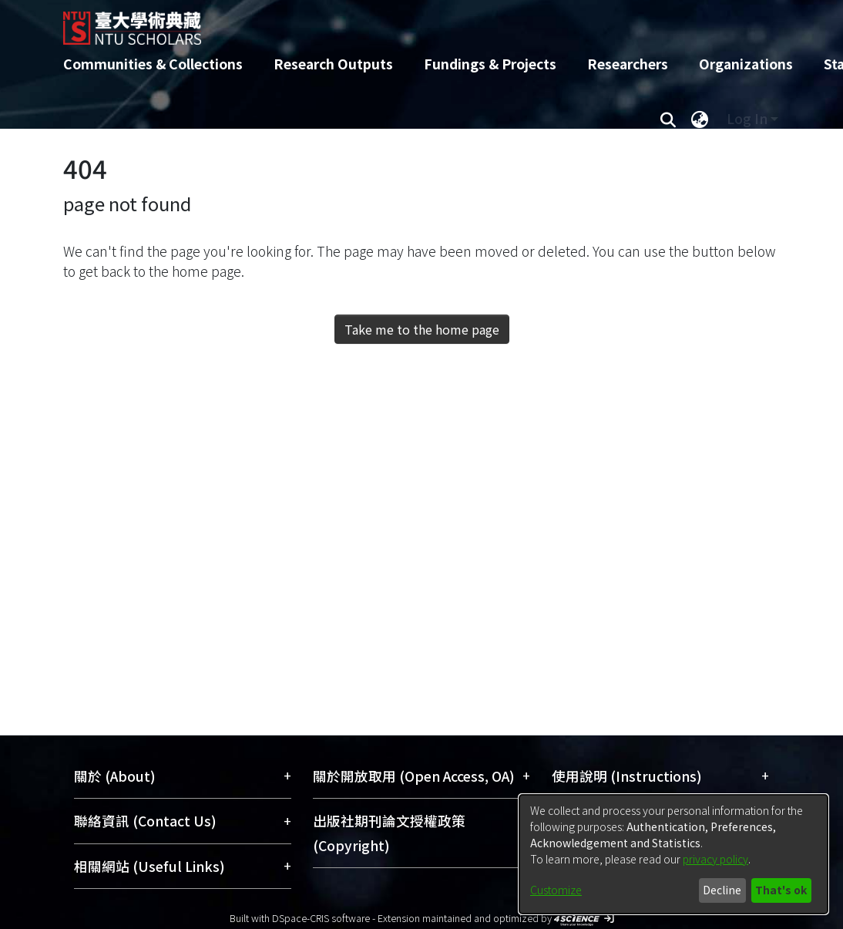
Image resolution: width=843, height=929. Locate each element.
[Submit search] (667, 118)
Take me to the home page (421, 329)
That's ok (781, 889)
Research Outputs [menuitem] (333, 63)
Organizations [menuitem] (746, 63)
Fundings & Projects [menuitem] (490, 63)
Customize (556, 889)
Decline (722, 889)
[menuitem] (699, 119)
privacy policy (715, 859)
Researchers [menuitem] (627, 63)
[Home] (408, 22)
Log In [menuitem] (747, 118)
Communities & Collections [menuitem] (153, 63)
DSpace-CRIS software (321, 917)
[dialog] (673, 854)
